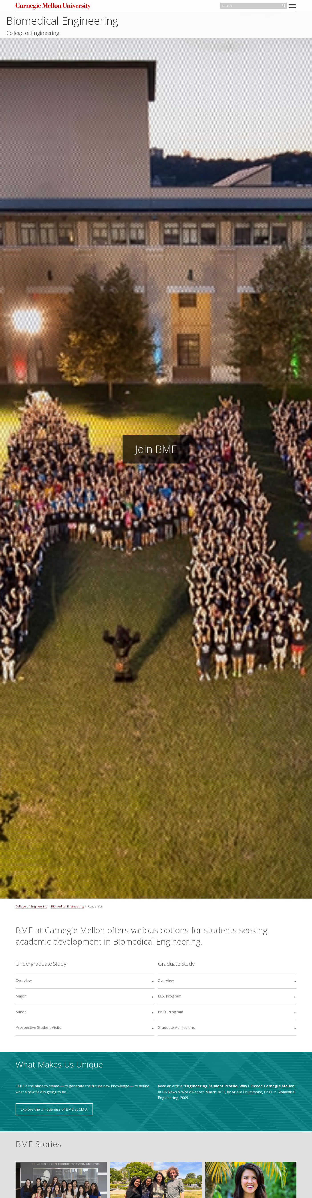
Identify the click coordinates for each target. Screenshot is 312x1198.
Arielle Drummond (262, 1092)
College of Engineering (54, 33)
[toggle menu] (280, 6)
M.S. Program (169, 996)
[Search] (242, 6)
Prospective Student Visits (51, 1027)
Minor (33, 1011)
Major (33, 996)
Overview (36, 980)
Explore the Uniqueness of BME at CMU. (66, 1109)
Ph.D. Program (170, 1011)
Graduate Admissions (176, 1027)
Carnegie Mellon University (68, 6)
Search (271, 6)
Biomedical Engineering (84, 21)
